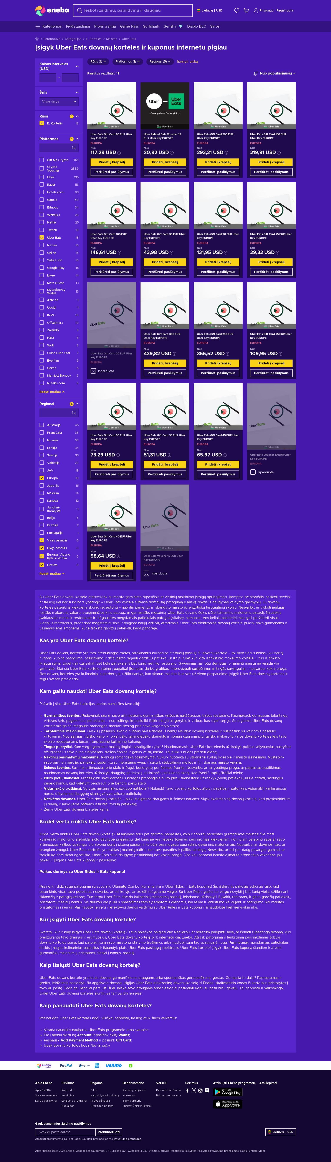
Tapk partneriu (132, 1100)
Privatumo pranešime (127, 1139)
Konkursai (129, 1095)
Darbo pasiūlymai (46, 1100)
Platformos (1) (128, 61)
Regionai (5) (160, 61)
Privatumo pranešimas (224, 1151)
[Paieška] (133, 11)
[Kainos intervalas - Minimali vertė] (48, 77)
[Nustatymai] (210, 10)
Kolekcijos (67, 1095)
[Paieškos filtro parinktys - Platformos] (59, 148)
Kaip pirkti (67, 1090)
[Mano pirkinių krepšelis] (246, 10)
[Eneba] (52, 10)
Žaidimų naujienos (134, 1090)
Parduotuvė (51, 39)
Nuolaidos (67, 1106)
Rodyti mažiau (52, 392)
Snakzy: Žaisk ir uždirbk (137, 1106)
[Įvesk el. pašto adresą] (65, 1132)
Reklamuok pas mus (168, 1095)
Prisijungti (263, 10)
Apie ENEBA (43, 1090)
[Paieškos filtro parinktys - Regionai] (59, 413)
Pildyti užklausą (100, 1100)
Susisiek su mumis (46, 1095)
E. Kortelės (93, 39)
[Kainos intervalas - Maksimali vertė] (70, 77)
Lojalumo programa (74, 1100)
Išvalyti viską (187, 61)
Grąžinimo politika (102, 1106)
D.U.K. (94, 1090)
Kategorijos (73, 39)
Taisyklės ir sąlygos (196, 1151)
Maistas (111, 39)
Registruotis (285, 10)
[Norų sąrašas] (237, 10)
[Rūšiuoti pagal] (274, 73)
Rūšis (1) (98, 61)
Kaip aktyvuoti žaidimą (105, 1095)
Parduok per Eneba (168, 1090)
